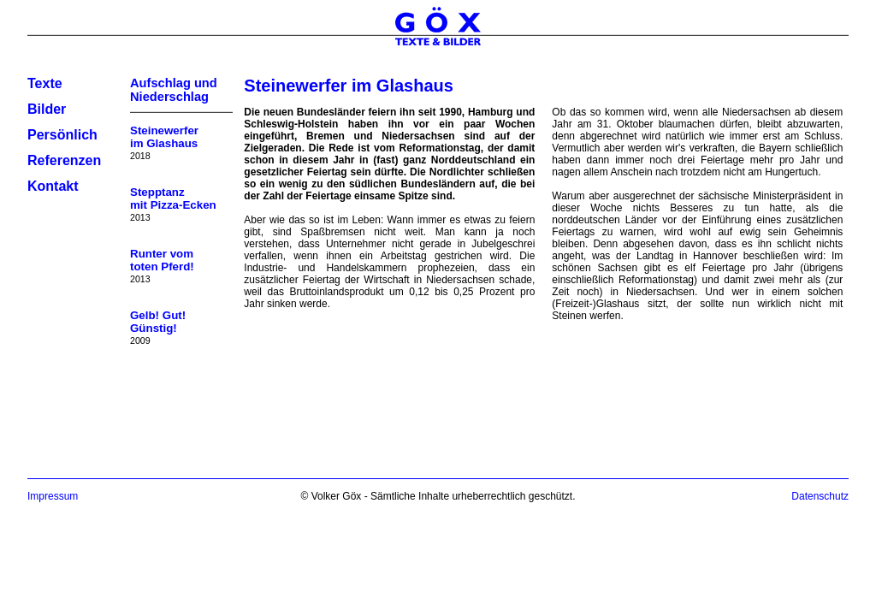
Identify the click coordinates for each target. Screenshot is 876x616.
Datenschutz (820, 496)
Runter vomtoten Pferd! (162, 260)
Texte (44, 83)
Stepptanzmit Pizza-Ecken (173, 198)
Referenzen (64, 160)
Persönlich (62, 134)
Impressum (52, 496)
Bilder (46, 109)
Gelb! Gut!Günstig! (158, 322)
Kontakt (53, 186)
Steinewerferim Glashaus (164, 137)
